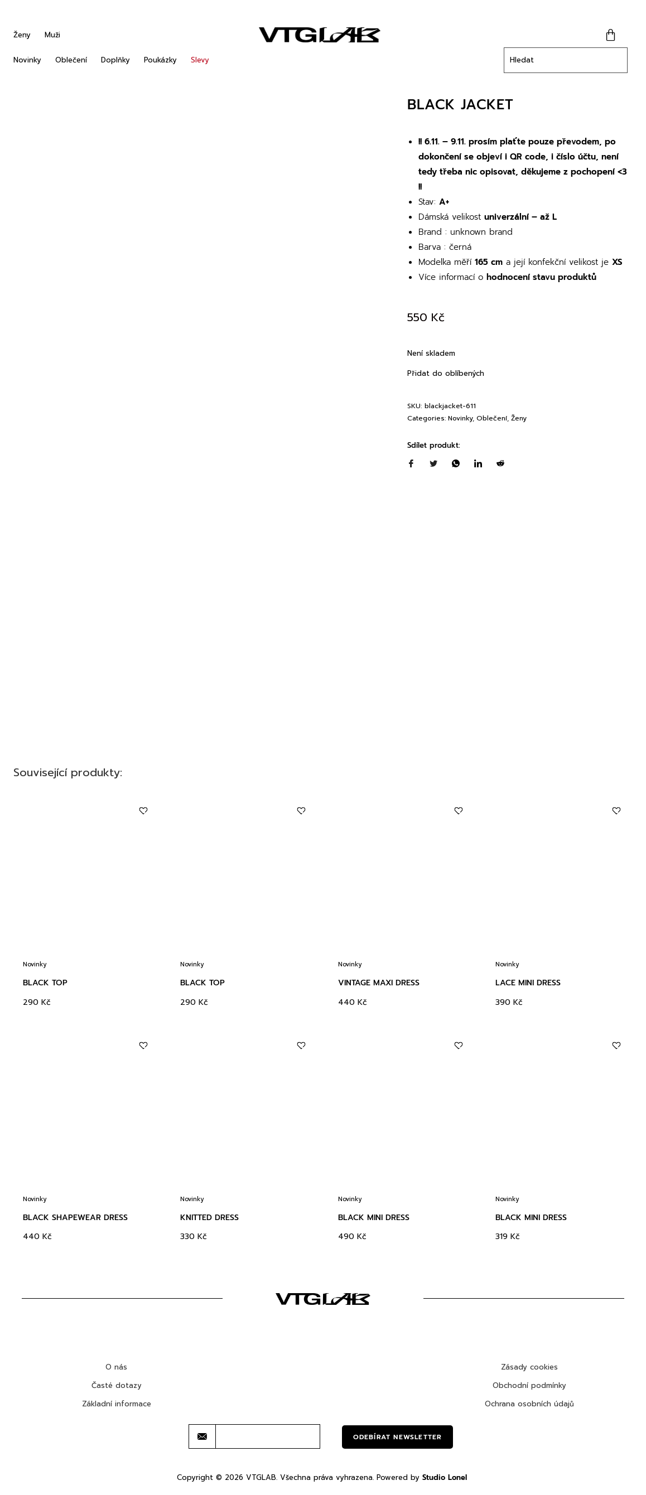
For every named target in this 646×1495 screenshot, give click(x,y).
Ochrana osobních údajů (529, 1404)
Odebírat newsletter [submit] (397, 1437)
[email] (267, 1436)
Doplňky (115, 60)
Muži (52, 34)
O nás (116, 1367)
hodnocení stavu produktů (541, 277)
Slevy (200, 60)
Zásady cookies (529, 1367)
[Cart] (610, 34)
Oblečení (71, 60)
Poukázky (160, 60)
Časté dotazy (116, 1385)
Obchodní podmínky (529, 1385)
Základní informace (116, 1404)
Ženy (22, 34)
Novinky (27, 60)
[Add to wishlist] (143, 811)
